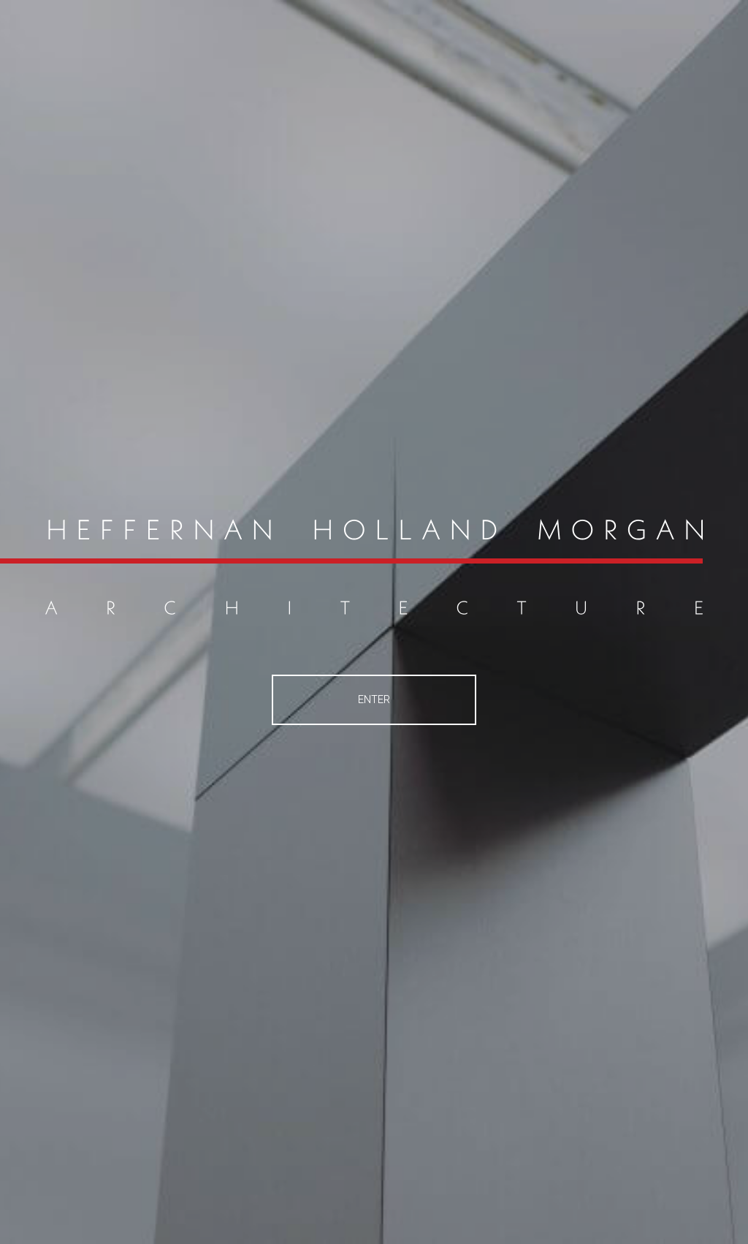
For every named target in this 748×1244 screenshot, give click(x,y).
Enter (374, 699)
